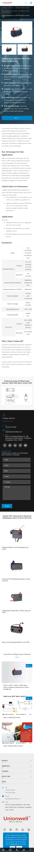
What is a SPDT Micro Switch (11, 717)
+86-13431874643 (10, 792)
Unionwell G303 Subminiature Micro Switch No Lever (16, 580)
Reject (12, 847)
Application (6, 766)
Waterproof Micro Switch (22, 7)
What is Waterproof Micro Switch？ (13, 746)
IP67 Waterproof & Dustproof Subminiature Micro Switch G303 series (16, 11)
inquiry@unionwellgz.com (13, 432)
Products (11, 7)
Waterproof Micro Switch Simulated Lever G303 (15, 548)
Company (5, 771)
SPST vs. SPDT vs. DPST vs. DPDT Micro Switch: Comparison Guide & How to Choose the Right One (16, 687)
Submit (7, 506)
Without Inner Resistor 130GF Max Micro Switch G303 (15, 16)
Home (5, 7)
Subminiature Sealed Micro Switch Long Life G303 (16, 611)
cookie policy (14, 844)
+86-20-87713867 (10, 427)
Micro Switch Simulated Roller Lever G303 (15, 642)
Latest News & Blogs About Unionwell (17, 654)
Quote (17, 118)
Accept (19, 847)
